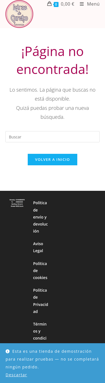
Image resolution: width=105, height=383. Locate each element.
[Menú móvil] (88, 4)
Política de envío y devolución (40, 217)
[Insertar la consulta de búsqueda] (52, 136)
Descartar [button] (16, 374)
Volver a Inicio (52, 159)
